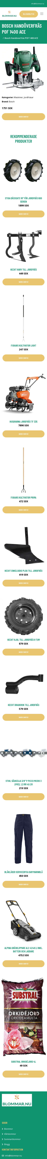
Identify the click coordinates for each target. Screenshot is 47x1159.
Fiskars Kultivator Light (23, 345)
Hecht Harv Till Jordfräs (23, 269)
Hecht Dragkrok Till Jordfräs (23, 704)
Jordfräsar (28, 97)
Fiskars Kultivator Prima (23, 497)
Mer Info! (23, 116)
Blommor (8, 1129)
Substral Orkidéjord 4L (23, 1061)
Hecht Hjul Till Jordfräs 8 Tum (23, 639)
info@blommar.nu (37, 4)
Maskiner (18, 97)
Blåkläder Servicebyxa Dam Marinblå (24, 872)
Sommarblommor (12, 1139)
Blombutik (28, 14)
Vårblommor (10, 1134)
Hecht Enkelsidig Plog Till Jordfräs (23, 570)
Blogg (7, 1144)
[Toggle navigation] (41, 13)
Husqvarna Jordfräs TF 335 (23, 421)
